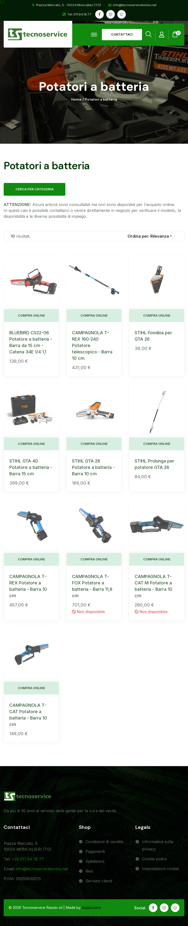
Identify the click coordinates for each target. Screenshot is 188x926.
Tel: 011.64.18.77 (79, 14)
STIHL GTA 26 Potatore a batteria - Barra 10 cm (93, 471)
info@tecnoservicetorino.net (134, 5)
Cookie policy (154, 858)
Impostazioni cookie (160, 868)
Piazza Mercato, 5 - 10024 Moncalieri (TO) (68, 5)
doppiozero (91, 907)
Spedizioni (94, 861)
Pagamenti (95, 851)
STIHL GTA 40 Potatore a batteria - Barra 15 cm (30, 471)
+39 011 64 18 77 (28, 859)
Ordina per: (148, 236)
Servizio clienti (98, 880)
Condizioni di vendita (104, 841)
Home (76, 99)
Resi (89, 871)
